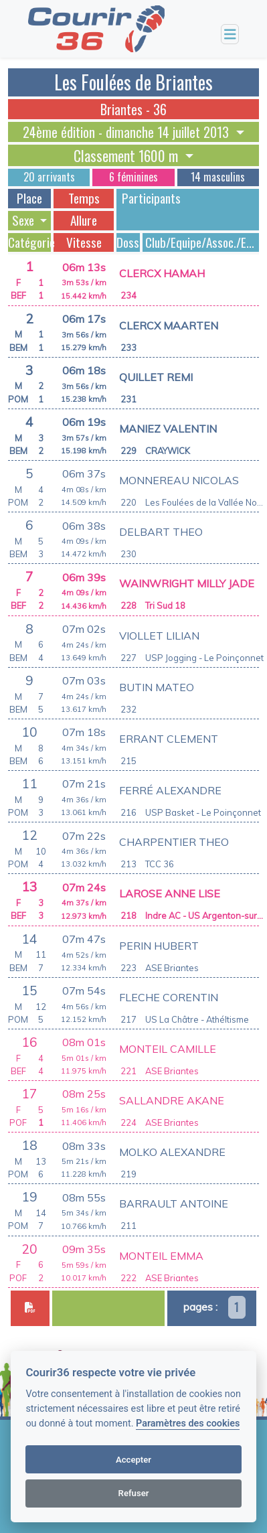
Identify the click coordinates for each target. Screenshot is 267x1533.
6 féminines (133, 177)
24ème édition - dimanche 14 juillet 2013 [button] (127, 132)
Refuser (133, 1493)
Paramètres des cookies (188, 1423)
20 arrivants (49, 177)
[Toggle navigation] (230, 34)
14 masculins (218, 177)
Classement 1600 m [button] (127, 155)
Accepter (133, 1460)
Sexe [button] (24, 220)
